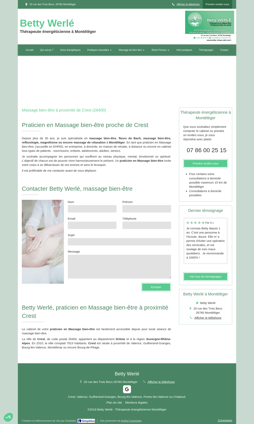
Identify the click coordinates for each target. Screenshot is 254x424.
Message (74, 251)
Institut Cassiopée (131, 420)
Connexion (225, 420)
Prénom (127, 202)
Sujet (71, 235)
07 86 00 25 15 (206, 150)
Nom (71, 202)
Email (71, 218)
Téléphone (129, 218)
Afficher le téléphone (188, 4)
